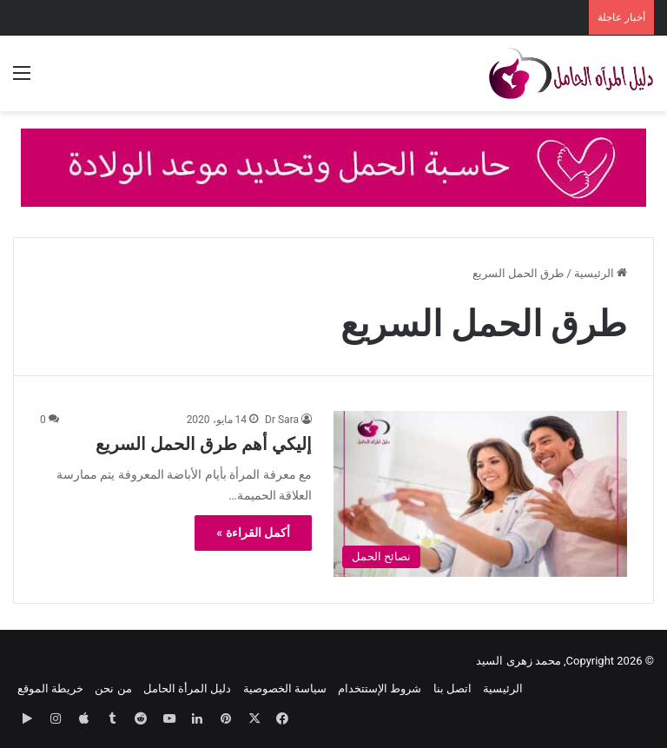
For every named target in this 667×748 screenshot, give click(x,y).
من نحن (113, 688)
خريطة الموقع (50, 688)
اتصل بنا (452, 688)
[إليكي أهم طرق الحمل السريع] (480, 494)
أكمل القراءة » (253, 532)
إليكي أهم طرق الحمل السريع (204, 444)
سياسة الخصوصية (285, 688)
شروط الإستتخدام (379, 688)
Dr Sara (282, 420)
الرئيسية (600, 273)
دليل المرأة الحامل (187, 688)
